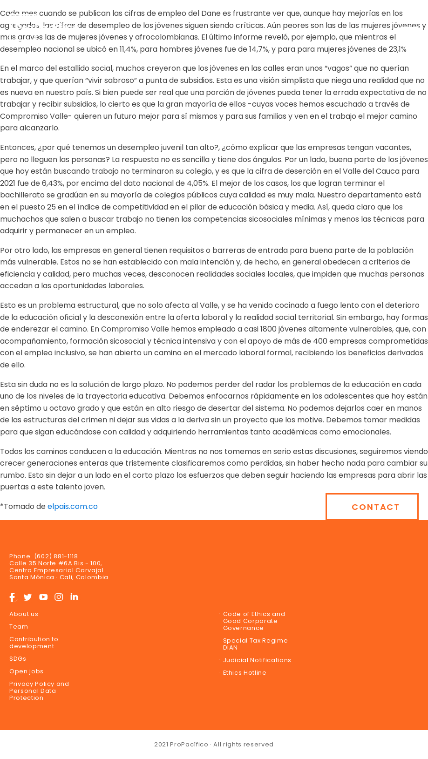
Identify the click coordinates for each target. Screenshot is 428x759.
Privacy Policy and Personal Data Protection (39, 690)
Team (18, 626)
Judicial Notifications (257, 660)
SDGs (18, 658)
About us (23, 613)
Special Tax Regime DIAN (255, 644)
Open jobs (26, 671)
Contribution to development (34, 643)
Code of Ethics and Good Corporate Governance (254, 620)
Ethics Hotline (245, 672)
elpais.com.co (73, 506)
